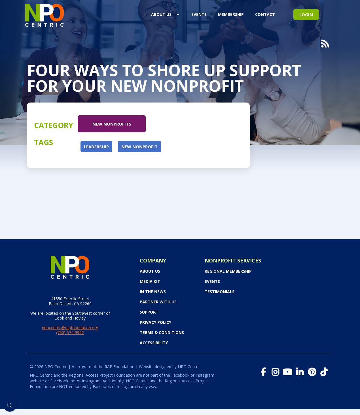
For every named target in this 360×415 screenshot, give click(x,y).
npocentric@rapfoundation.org (70, 327)
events (199, 14)
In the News (153, 291)
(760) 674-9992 (70, 332)
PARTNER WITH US (158, 302)
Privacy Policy (155, 322)
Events (212, 281)
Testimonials (219, 291)
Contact (265, 14)
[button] (165, 14)
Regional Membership (228, 271)
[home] (44, 14)
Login (306, 14)
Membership (231, 14)
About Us (161, 14)
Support (149, 312)
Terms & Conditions (162, 332)
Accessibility (154, 343)
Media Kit (150, 281)
